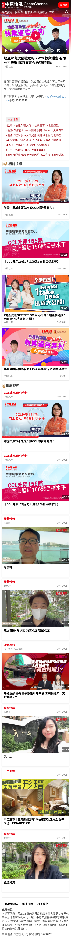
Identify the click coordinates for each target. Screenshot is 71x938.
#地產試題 (58, 154)
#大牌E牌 (57, 130)
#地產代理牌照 (14, 135)
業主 (51, 12)
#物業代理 (33, 154)
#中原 (46, 130)
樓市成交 (42, 903)
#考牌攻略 (12, 140)
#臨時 (9, 125)
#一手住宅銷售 (14, 149)
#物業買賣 (39, 125)
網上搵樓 (27, 903)
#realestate (38, 149)
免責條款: (7, 909)
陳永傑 (19, 12)
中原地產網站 (10, 903)
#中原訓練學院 (33, 130)
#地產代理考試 (14, 130)
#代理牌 (37, 140)
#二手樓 (45, 154)
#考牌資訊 (43, 144)
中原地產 (13, 119)
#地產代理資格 (52, 140)
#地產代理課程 (52, 135)
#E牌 (27, 149)
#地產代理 (25, 140)
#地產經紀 (52, 125)
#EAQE (10, 144)
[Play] (6, 50)
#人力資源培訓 (33, 135)
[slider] (12, 50)
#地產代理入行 (22, 125)
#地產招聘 (22, 144)
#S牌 (32, 144)
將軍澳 (29, 12)
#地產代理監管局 (16, 154)
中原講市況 (40, 12)
